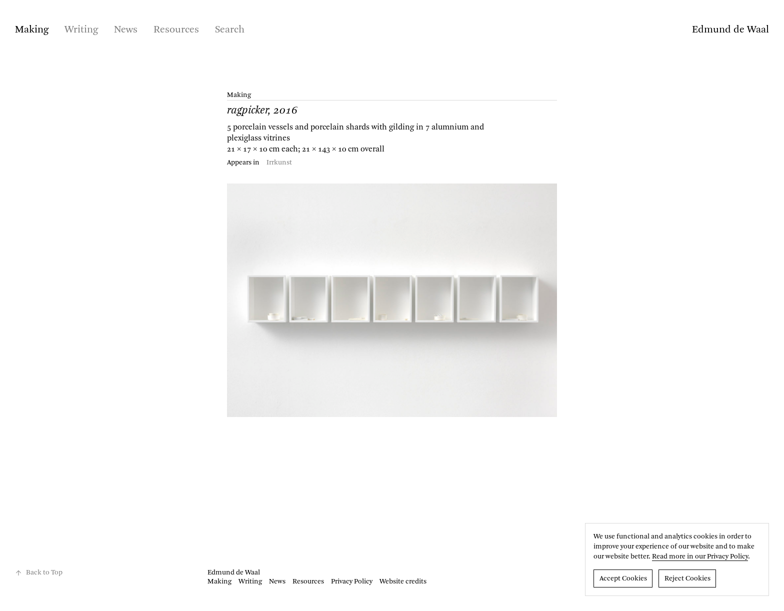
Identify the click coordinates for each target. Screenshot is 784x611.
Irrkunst (279, 162)
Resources (176, 30)
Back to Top (38, 572)
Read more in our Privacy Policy (700, 556)
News (126, 30)
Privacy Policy (351, 581)
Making (31, 30)
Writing (81, 30)
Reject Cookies (687, 578)
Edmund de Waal (730, 30)
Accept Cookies (623, 578)
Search (229, 30)
